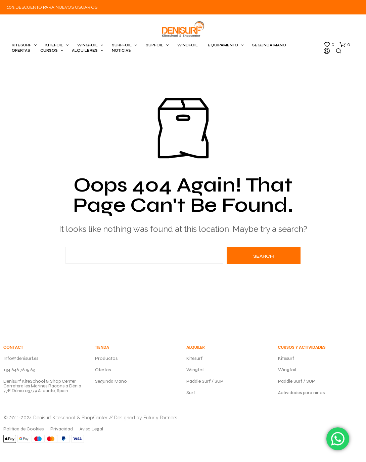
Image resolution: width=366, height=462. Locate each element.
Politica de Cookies (23, 429)
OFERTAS (21, 50)
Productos (106, 358)
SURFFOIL (122, 45)
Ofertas (103, 370)
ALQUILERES (85, 50)
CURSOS (49, 50)
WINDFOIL (187, 45)
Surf (190, 392)
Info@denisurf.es (20, 358)
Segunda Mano (111, 381)
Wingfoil (195, 370)
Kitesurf (194, 358)
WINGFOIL (87, 45)
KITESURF (21, 45)
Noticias (121, 50)
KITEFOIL (54, 45)
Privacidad (61, 429)
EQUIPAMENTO (223, 45)
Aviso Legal (91, 429)
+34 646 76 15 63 (19, 370)
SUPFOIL (154, 45)
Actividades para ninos (301, 392)
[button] (329, 44)
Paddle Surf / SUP (204, 381)
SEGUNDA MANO (269, 45)
